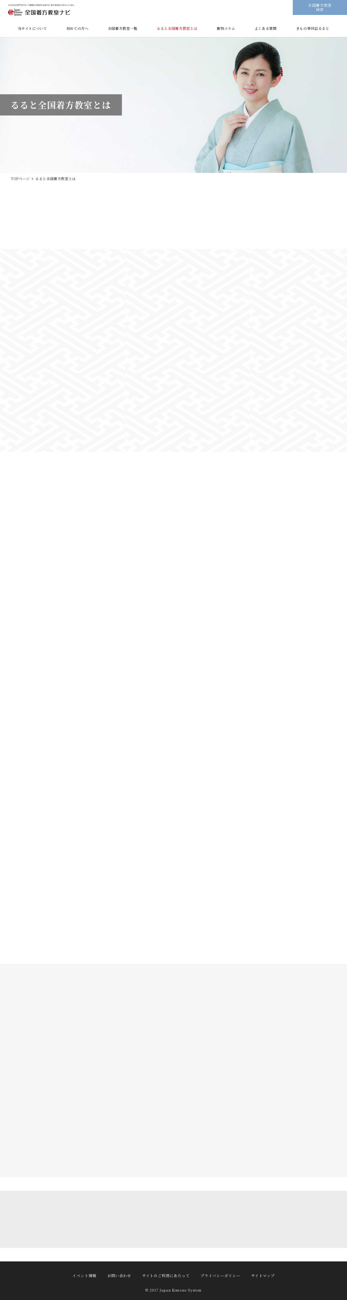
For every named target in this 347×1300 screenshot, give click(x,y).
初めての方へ (77, 28)
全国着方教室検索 (320, 7)
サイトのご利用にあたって (165, 1275)
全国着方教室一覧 (122, 28)
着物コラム (226, 28)
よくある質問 (266, 28)
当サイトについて (32, 28)
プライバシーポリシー (220, 1275)
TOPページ (20, 178)
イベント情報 (84, 1275)
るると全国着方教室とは (177, 28)
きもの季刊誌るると (312, 28)
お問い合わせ (119, 1275)
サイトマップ (262, 1275)
